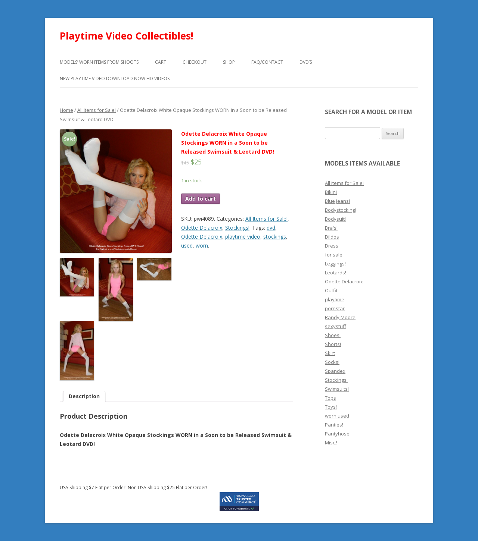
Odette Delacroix (201, 227)
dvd (271, 227)
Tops (330, 397)
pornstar (335, 308)
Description (84, 396)
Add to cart (200, 198)
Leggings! (335, 263)
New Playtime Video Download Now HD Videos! (115, 78)
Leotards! (335, 272)
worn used (337, 415)
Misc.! (331, 442)
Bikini (331, 192)
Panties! (334, 424)
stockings (274, 236)
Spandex (335, 371)
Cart (160, 62)
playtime (334, 299)
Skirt (330, 353)
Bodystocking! (340, 210)
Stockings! (237, 227)
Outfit (331, 290)
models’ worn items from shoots (99, 62)
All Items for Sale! (96, 110)
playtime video (242, 236)
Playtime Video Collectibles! (126, 36)
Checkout (195, 62)
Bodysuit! (335, 219)
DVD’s (305, 62)
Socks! (332, 362)
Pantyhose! (338, 433)
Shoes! (333, 335)
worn (202, 245)
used (187, 245)
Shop (229, 62)
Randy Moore (340, 317)
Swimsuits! (337, 389)
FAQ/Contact (267, 62)
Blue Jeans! (337, 201)
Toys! (331, 406)
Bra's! (331, 227)
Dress (331, 245)
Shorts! (333, 344)
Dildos (332, 236)
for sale (333, 254)
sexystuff (335, 326)
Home (66, 110)
